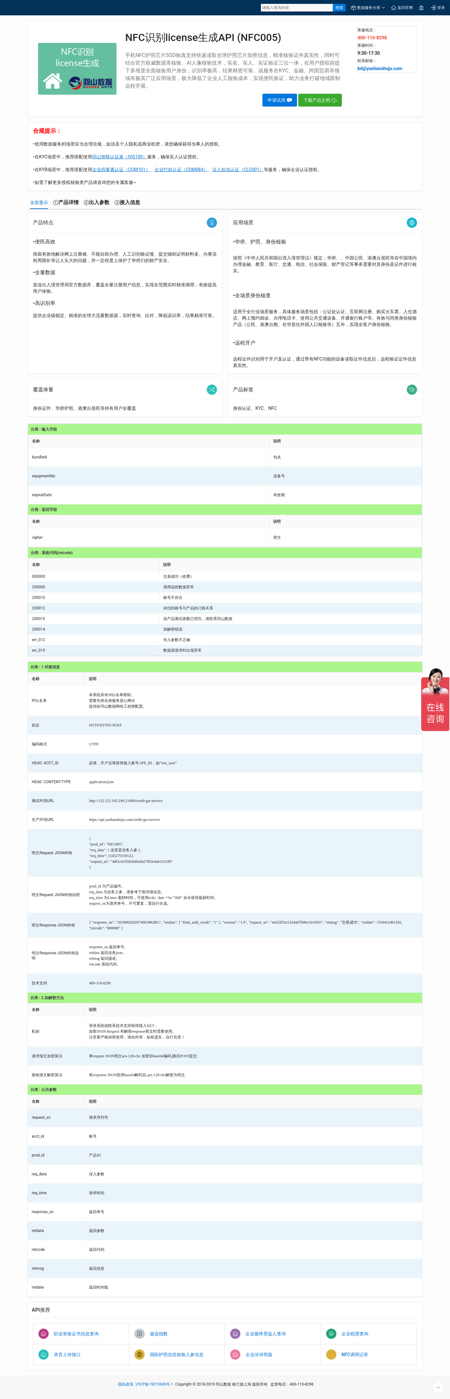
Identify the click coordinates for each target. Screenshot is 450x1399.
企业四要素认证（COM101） (121, 169)
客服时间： (367, 45)
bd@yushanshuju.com (380, 68)
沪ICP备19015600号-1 (154, 1384)
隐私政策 (125, 1384)
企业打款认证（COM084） (181, 169)
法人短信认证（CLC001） (238, 169)
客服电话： (367, 30)
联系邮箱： (367, 61)
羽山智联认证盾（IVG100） (119, 156)
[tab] (39, 202)
